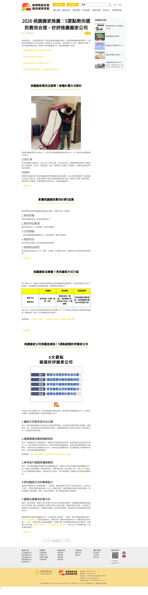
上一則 (46, 542)
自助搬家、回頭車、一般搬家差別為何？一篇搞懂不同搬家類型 (54, 320)
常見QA (107, 10)
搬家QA (77, 556)
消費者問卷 (118, 10)
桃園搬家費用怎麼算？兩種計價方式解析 (38, 50)
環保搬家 (60, 558)
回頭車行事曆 (44, 558)
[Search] (94, 4)
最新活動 (60, 554)
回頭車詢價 (43, 554)
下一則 (66, 542)
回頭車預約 (74, 4)
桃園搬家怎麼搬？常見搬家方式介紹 (36, 63)
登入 (116, 4)
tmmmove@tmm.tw (93, 579)
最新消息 (67, 10)
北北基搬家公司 (27, 554)
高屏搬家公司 (26, 563)
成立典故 (96, 556)
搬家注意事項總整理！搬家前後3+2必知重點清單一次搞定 (52, 455)
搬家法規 (78, 554)
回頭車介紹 (43, 556)
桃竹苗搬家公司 (27, 556)
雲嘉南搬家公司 (27, 561)
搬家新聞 (60, 556)
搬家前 (24, 33)
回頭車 (42, 551)
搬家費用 (78, 10)
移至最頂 (27, 186)
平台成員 (87, 10)
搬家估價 (60, 4)
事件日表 (96, 558)
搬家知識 (97, 10)
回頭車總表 (43, 561)
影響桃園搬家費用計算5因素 (33, 57)
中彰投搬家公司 (27, 558)
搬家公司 (25, 551)
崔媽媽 (82, 470)
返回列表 (56, 542)
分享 (88, 33)
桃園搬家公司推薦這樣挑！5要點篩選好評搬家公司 (42, 70)
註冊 (121, 4)
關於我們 (58, 10)
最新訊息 (61, 551)
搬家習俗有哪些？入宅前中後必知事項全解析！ (54, 525)
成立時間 (96, 554)
